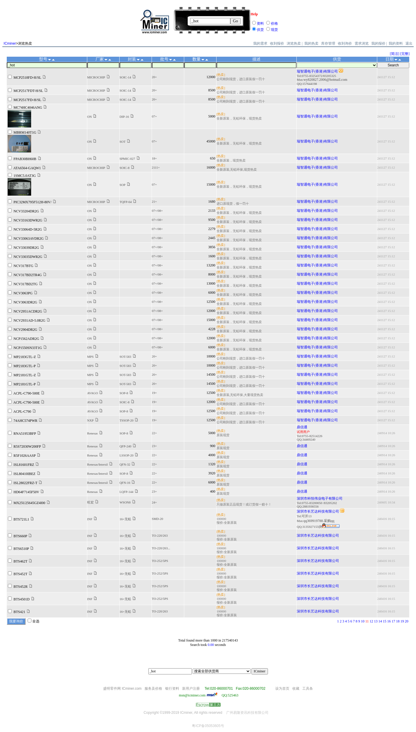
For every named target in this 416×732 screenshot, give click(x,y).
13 (376, 621)
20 (406, 621)
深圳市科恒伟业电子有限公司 (320, 498)
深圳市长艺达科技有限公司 (318, 511)
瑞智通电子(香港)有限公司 (317, 71)
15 (384, 621)
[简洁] (394, 54)
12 (371, 621)
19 (402, 621)
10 (362, 621)
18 (398, 621)
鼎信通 (302, 427)
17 (393, 621)
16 (389, 621)
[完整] (405, 54)
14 (380, 621)
